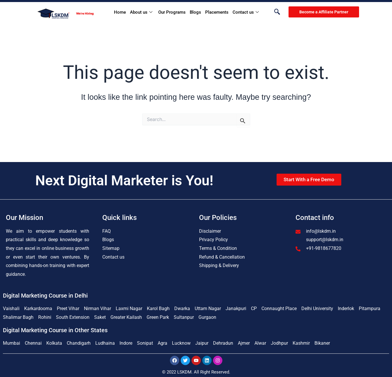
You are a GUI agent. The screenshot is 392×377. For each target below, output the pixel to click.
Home (120, 12)
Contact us (246, 12)
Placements (216, 12)
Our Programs (172, 12)
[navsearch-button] (274, 12)
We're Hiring (85, 13)
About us (141, 12)
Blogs (195, 12)
